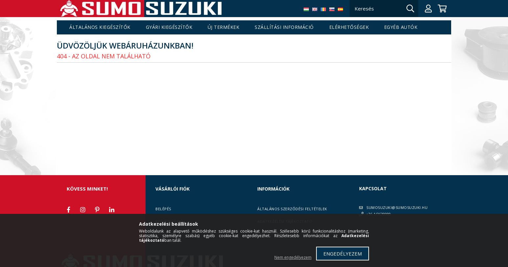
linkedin (111, 209)
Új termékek (224, 27)
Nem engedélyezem (293, 257)
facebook (68, 209)
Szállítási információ (284, 27)
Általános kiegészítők (99, 27)
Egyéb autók (401, 27)
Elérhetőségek (349, 27)
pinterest (97, 209)
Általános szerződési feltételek (292, 208)
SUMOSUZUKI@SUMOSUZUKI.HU (396, 207)
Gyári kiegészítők (169, 27)
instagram (82, 209)
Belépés (163, 208)
